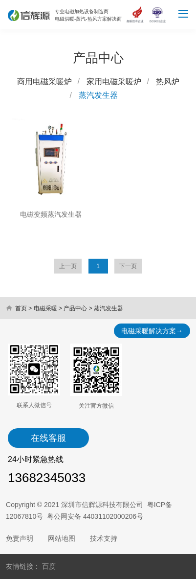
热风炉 (167, 82)
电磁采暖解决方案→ (152, 331)
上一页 (68, 270)
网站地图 (61, 538)
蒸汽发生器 (98, 96)
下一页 (128, 270)
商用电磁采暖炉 (44, 82)
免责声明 (19, 538)
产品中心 (75, 308)
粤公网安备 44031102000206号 (95, 516)
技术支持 (103, 538)
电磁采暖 (45, 308)
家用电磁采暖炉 (114, 82)
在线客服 (48, 438)
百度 (49, 566)
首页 (21, 308)
